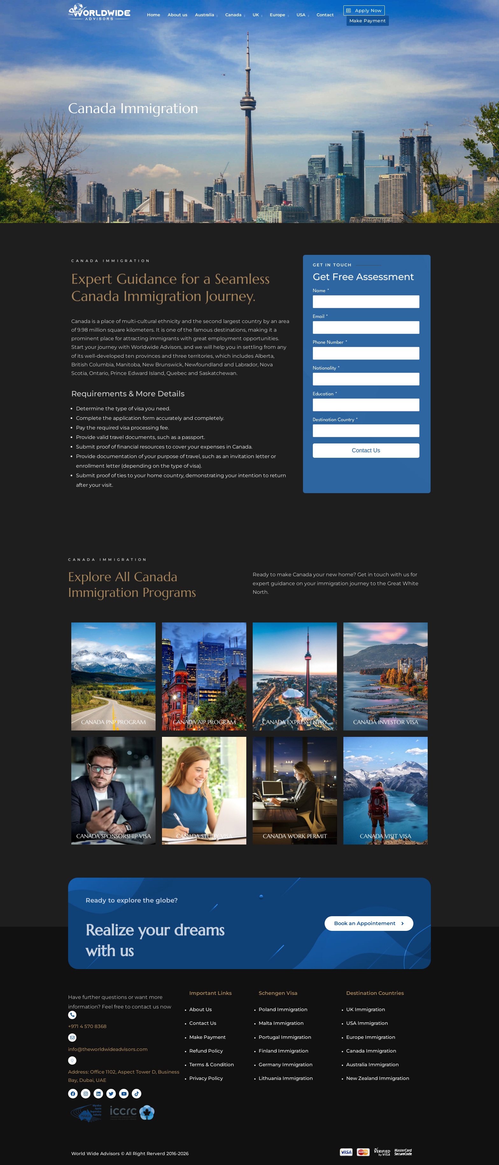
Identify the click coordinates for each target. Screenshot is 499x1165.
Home (153, 14)
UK (256, 14)
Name (319, 291)
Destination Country (333, 420)
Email (318, 316)
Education (323, 394)
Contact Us (366, 450)
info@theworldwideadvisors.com (108, 1049)
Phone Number (328, 342)
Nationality (324, 368)
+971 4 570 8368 (87, 1026)
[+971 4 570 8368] (72, 1015)
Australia (204, 14)
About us (177, 14)
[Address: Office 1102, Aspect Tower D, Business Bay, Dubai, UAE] (72, 1060)
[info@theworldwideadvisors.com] (72, 1037)
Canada (233, 14)
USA (301, 14)
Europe (277, 14)
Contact (325, 14)
